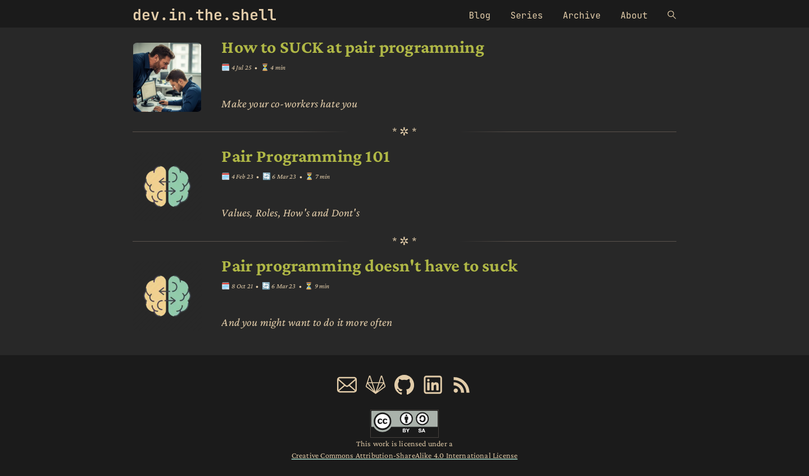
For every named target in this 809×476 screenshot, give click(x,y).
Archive (582, 15)
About (634, 15)
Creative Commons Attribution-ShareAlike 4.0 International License (404, 455)
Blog (480, 15)
